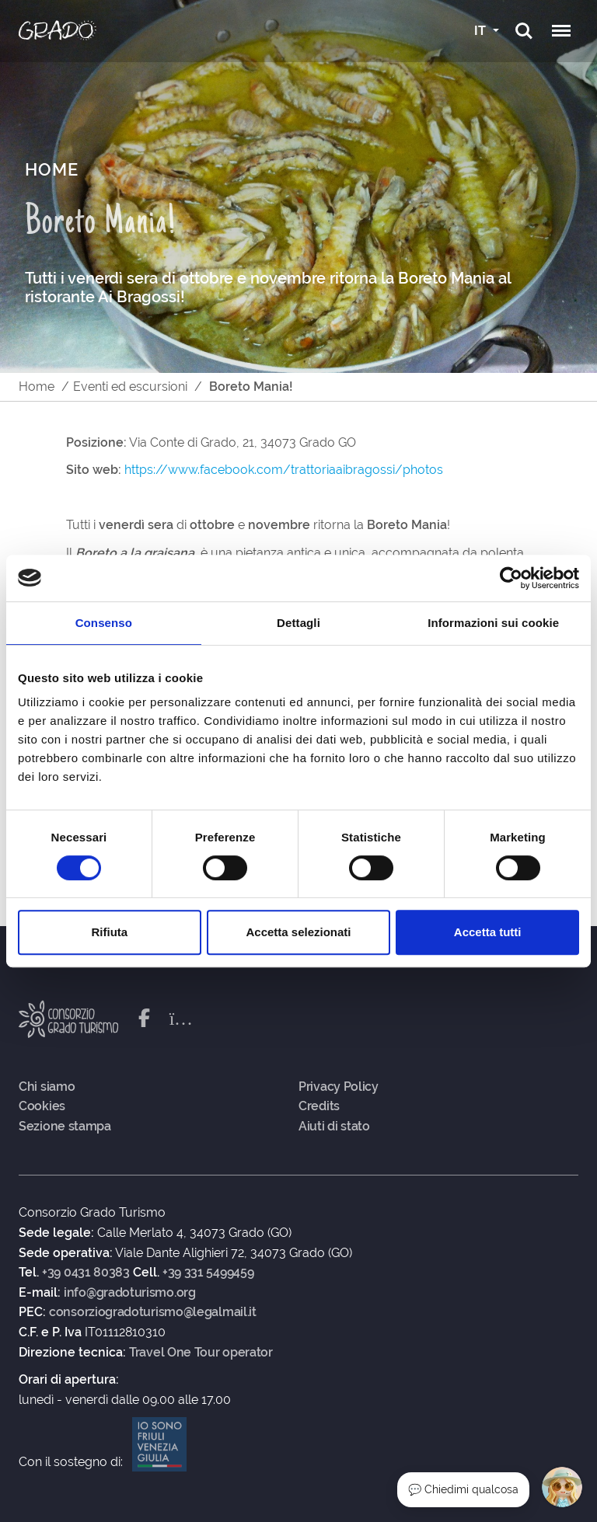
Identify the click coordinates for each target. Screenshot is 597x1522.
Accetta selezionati (298, 932)
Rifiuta (109, 932)
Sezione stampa (65, 1126)
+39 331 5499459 (208, 1272)
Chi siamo (47, 1087)
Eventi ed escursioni (130, 386)
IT (481, 30)
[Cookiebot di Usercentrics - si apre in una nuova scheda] (511, 578)
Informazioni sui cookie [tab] (493, 622)
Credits (319, 1106)
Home (36, 386)
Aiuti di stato (334, 1126)
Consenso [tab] (103, 622)
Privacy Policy (338, 1087)
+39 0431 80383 (86, 1272)
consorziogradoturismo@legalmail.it (153, 1312)
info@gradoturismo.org (130, 1293)
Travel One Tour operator (201, 1352)
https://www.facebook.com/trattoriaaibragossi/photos (283, 469)
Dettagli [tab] (298, 622)
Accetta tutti (488, 932)
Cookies (42, 1106)
